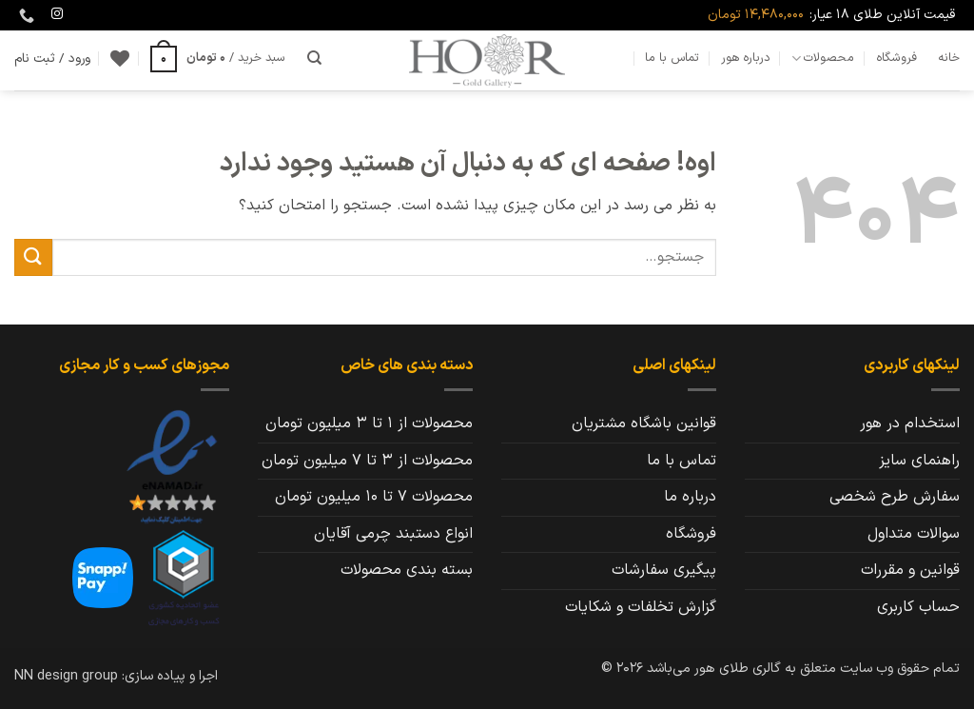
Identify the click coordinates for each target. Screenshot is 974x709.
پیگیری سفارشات (664, 570)
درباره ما (690, 496)
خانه (949, 58)
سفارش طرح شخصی (894, 496)
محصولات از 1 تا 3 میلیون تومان (369, 423)
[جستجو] (314, 58)
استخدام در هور (910, 423)
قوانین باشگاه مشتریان (644, 423)
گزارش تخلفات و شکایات (640, 607)
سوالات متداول (913, 533)
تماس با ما (672, 58)
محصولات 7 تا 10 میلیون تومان (374, 496)
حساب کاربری (918, 607)
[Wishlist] (119, 58)
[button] (217, 58)
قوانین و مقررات (910, 570)
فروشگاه (896, 58)
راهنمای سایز (919, 460)
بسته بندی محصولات (407, 570)
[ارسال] (33, 257)
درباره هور (745, 58)
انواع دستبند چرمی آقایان (393, 533)
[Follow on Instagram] (57, 14)
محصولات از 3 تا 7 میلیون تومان (367, 460)
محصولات (822, 58)
